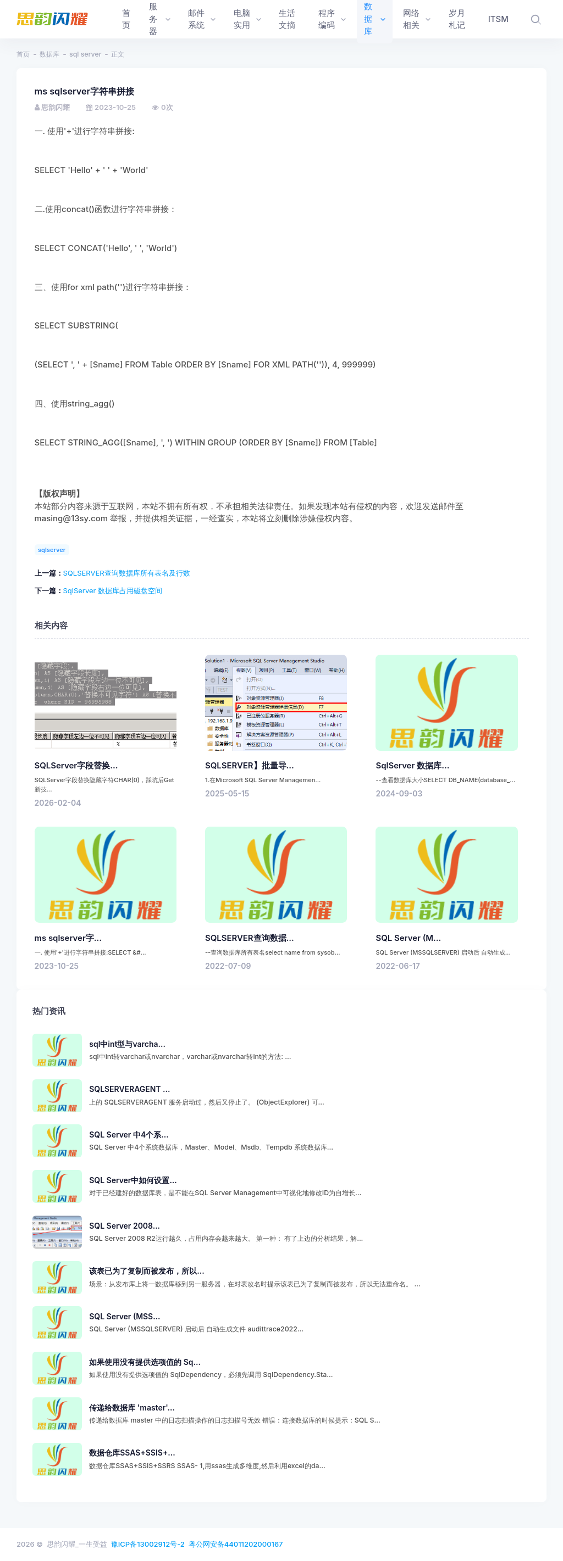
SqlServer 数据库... (412, 766)
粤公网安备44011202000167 (236, 1544)
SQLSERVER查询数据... (249, 938)
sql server (85, 54)
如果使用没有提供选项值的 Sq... (145, 1362)
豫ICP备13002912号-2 (148, 1544)
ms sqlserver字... (68, 938)
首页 (23, 54)
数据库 (49, 54)
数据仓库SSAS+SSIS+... (132, 1452)
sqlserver (51, 550)
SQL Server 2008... (124, 1225)
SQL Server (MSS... (124, 1316)
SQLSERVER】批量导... (249, 766)
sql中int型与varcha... (127, 1044)
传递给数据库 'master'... (132, 1407)
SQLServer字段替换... (76, 766)
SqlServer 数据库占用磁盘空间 (113, 590)
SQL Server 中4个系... (128, 1134)
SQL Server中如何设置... (133, 1180)
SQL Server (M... (408, 938)
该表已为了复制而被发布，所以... (146, 1270)
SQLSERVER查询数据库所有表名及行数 (126, 572)
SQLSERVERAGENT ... (129, 1089)
